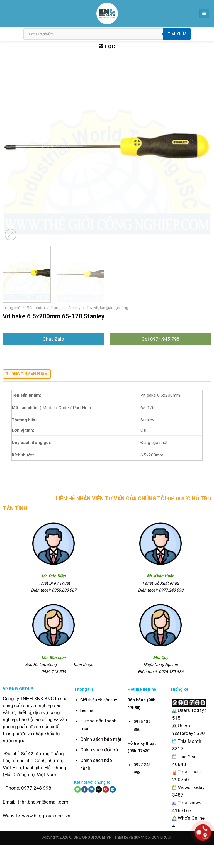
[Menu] (204, 13)
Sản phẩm (36, 308)
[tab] (27, 375)
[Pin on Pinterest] (106, 789)
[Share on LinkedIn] (113, 789)
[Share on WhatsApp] (77, 789)
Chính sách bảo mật (100, 739)
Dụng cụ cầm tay (66, 308)
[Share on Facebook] (84, 789)
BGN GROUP (162, 837)
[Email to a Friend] (99, 789)
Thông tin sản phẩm (27, 374)
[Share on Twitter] (91, 789)
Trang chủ (11, 308)
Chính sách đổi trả (99, 750)
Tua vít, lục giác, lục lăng (107, 308)
